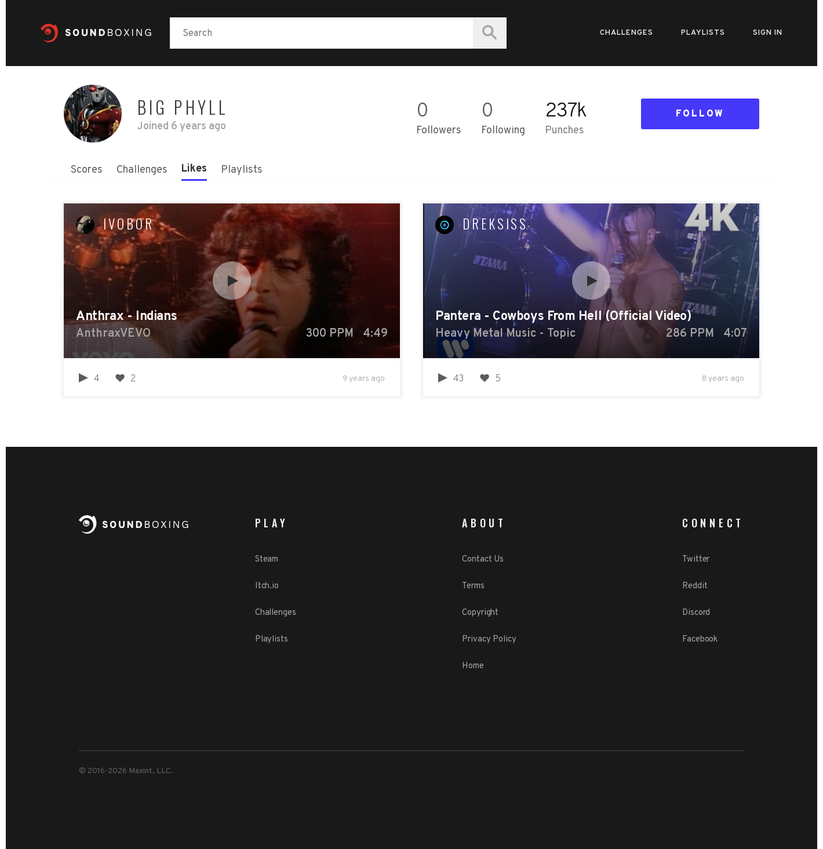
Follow (700, 114)
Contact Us (483, 559)
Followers (438, 130)
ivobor (128, 224)
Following (503, 130)
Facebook (700, 639)
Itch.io (267, 586)
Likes (194, 169)
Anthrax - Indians (126, 317)
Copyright (480, 612)
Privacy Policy (489, 639)
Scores (87, 170)
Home (473, 666)
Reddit (694, 586)
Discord (696, 612)
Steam (267, 559)
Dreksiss (495, 224)
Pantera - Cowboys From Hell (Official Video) (563, 317)
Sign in (767, 33)
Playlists (703, 33)
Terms (473, 586)
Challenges (626, 33)
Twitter (695, 559)
